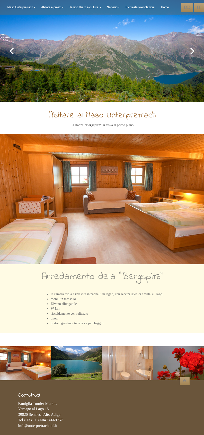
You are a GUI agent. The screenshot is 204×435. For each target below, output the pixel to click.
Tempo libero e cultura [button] (85, 7)
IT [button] (199, 7)
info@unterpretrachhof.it (37, 426)
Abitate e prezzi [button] (52, 7)
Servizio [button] (114, 7)
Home (165, 7)
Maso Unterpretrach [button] (21, 7)
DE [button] (187, 7)
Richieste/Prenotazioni (140, 7)
